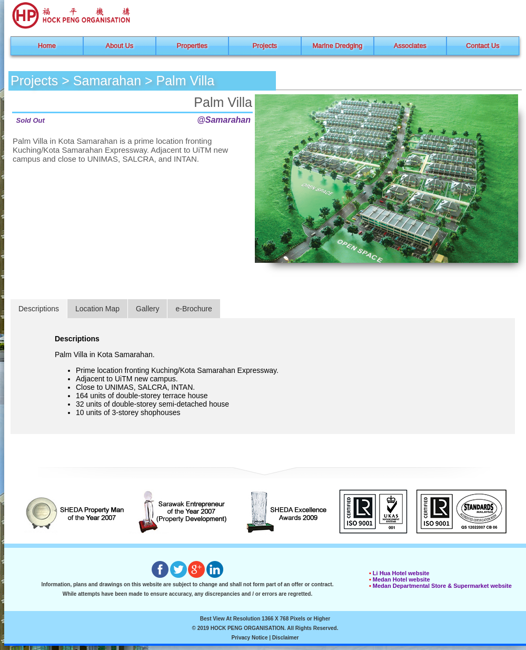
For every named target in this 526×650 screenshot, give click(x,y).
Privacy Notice (250, 638)
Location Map (97, 308)
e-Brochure (193, 308)
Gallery (147, 308)
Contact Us (482, 46)
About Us (120, 46)
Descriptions (38, 308)
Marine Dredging (338, 46)
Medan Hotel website (401, 579)
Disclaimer (285, 638)
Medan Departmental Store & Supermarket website (442, 586)
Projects (265, 46)
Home (47, 46)
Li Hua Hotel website (401, 573)
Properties (192, 46)
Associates (410, 46)
